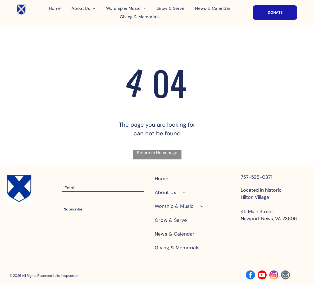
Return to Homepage (157, 152)
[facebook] (249, 276)
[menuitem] (55, 8)
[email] (287, 276)
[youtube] (262, 276)
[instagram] (274, 276)
